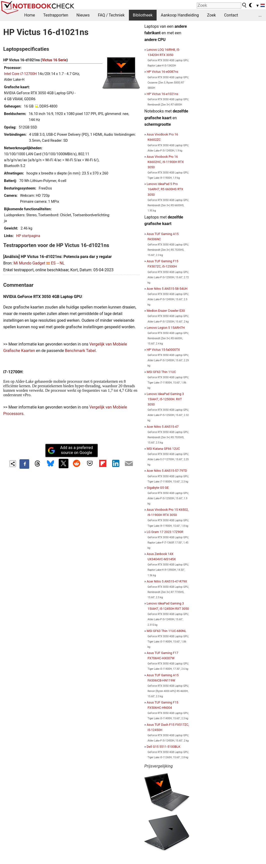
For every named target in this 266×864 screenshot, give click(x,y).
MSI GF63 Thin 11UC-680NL (166, 631)
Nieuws (83, 15)
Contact (231, 15)
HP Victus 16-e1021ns (162, 94)
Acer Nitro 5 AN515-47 (163, 426)
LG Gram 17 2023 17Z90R (165, 532)
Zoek (211, 15)
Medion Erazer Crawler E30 (166, 310)
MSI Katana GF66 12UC (163, 448)
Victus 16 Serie (54, 60)
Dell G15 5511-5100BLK (163, 746)
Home (29, 15)
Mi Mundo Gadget (29, 263)
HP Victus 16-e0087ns (162, 72)
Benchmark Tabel (80, 350)
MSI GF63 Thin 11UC (161, 372)
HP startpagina (28, 236)
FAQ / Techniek (111, 15)
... (260, 15)
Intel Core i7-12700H (20, 74)
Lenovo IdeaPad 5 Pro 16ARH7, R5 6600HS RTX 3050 (165, 189)
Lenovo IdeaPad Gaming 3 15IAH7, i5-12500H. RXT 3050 (165, 399)
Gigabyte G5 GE (158, 488)
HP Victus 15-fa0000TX (163, 350)
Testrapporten (55, 15)
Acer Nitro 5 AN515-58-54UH (167, 288)
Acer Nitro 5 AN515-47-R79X (167, 581)
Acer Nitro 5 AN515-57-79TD (167, 470)
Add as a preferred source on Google (70, 450)
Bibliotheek (143, 15)
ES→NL (58, 263)
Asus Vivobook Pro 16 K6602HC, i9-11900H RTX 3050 (165, 162)
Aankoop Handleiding (180, 15)
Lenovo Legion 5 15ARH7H (166, 328)
